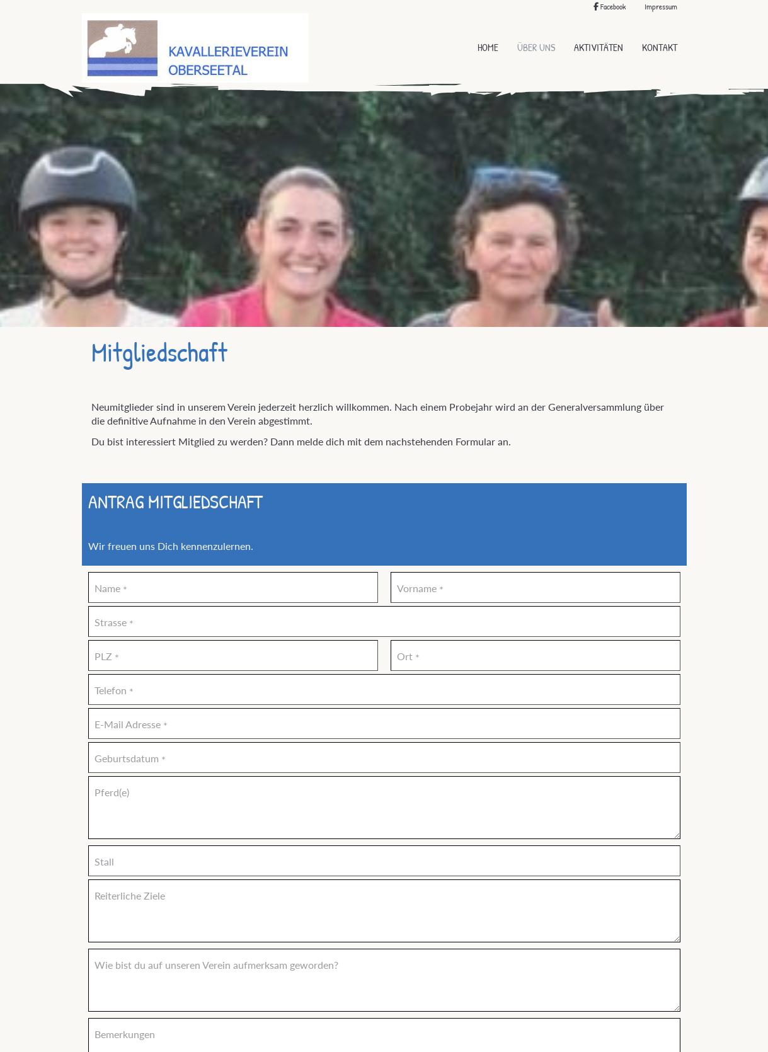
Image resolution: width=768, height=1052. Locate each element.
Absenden (342, 987)
